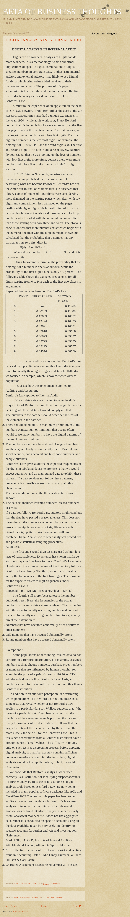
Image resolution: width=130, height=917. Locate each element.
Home (44, 906)
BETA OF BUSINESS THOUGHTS (62, 11)
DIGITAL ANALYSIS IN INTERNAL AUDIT (44, 40)
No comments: (57, 897)
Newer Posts (10, 906)
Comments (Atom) (20, 911)
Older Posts (79, 906)
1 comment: (56, 884)
